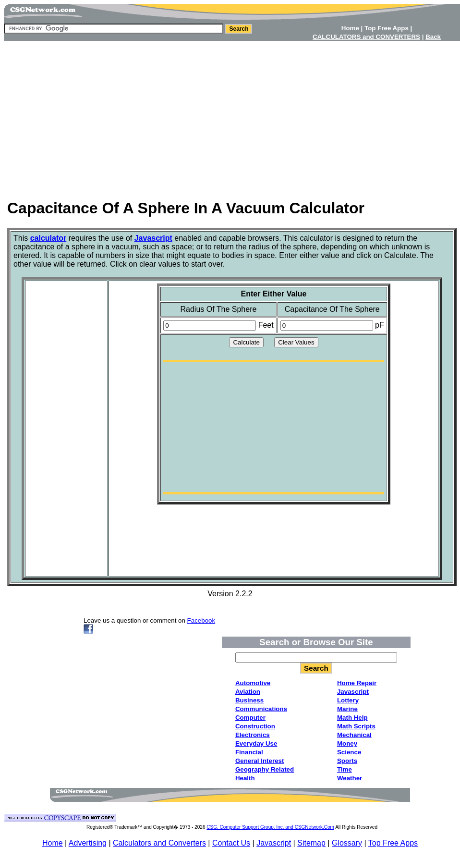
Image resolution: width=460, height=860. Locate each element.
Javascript (273, 843)
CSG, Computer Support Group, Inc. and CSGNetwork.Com (270, 827)
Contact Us (231, 843)
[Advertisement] (230, 116)
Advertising (88, 843)
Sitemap (311, 843)
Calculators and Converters (159, 843)
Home (52, 843)
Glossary (347, 843)
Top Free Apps (393, 843)
